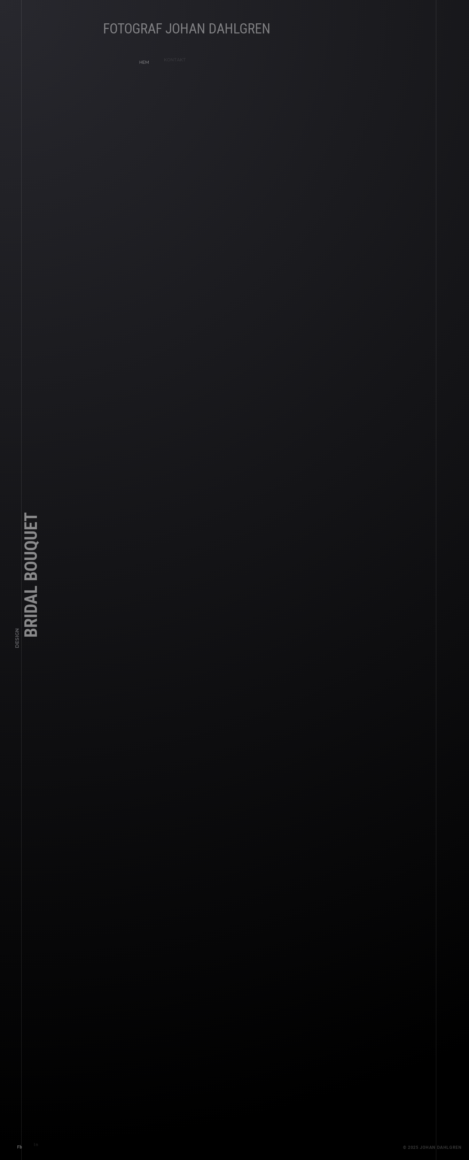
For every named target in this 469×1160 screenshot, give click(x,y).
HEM (141, 59)
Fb (16, 1144)
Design (17, 640)
